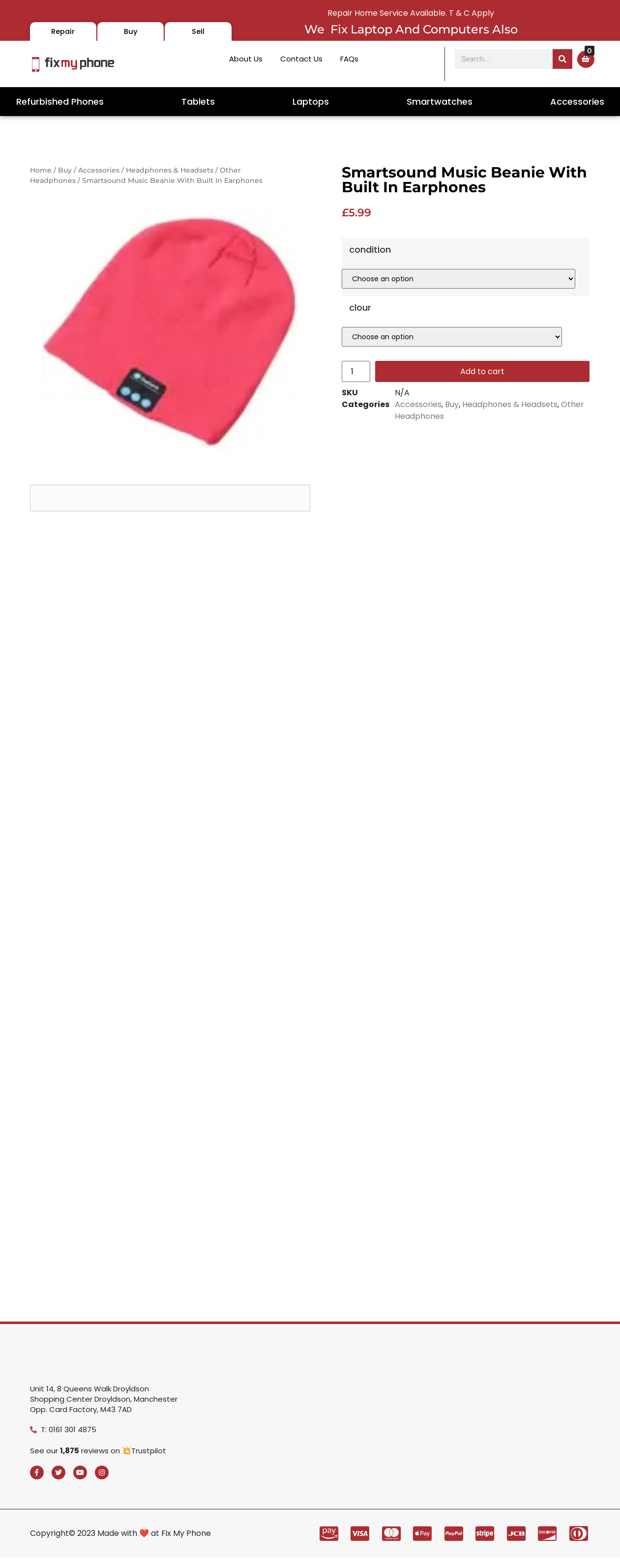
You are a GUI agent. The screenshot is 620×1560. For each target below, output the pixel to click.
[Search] (562, 59)
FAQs (349, 59)
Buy (65, 170)
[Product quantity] (356, 405)
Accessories (577, 101)
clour (360, 341)
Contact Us (301, 59)
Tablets (198, 101)
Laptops (311, 101)
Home (41, 170)
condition (370, 283)
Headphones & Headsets (169, 170)
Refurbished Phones (60, 101)
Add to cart (482, 405)
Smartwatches (439, 101)
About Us (246, 59)
